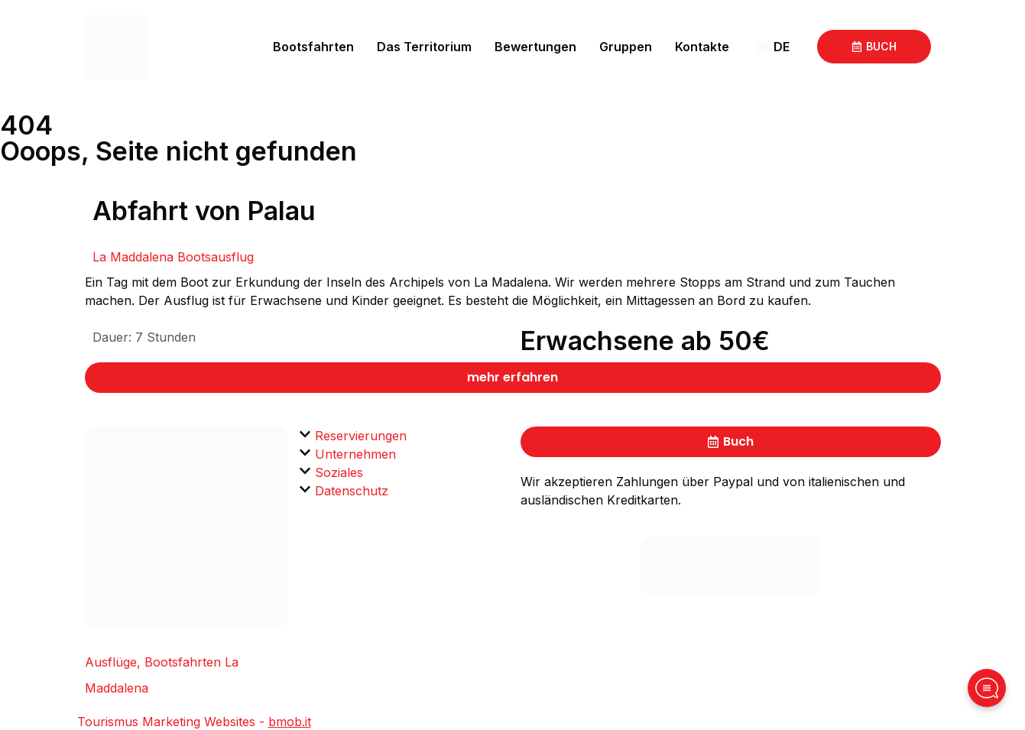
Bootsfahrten (313, 46)
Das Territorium (424, 46)
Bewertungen (535, 46)
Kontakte (702, 46)
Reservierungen (361, 435)
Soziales (339, 472)
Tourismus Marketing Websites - (194, 721)
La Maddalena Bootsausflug (173, 256)
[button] (404, 436)
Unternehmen (355, 454)
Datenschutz (351, 490)
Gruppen (625, 46)
